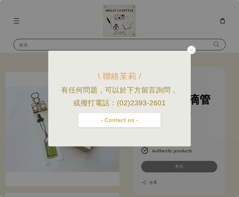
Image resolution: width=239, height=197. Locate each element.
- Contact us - (119, 120)
